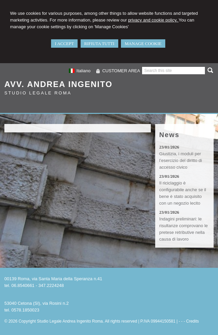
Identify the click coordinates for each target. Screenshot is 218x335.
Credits (192, 321)
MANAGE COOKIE (143, 43)
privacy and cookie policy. (153, 20)
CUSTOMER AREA (121, 70)
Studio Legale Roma (38, 92)
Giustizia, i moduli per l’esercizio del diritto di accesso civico (180, 160)
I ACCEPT (64, 43)
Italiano (79, 70)
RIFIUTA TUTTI (99, 43)
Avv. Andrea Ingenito (58, 84)
